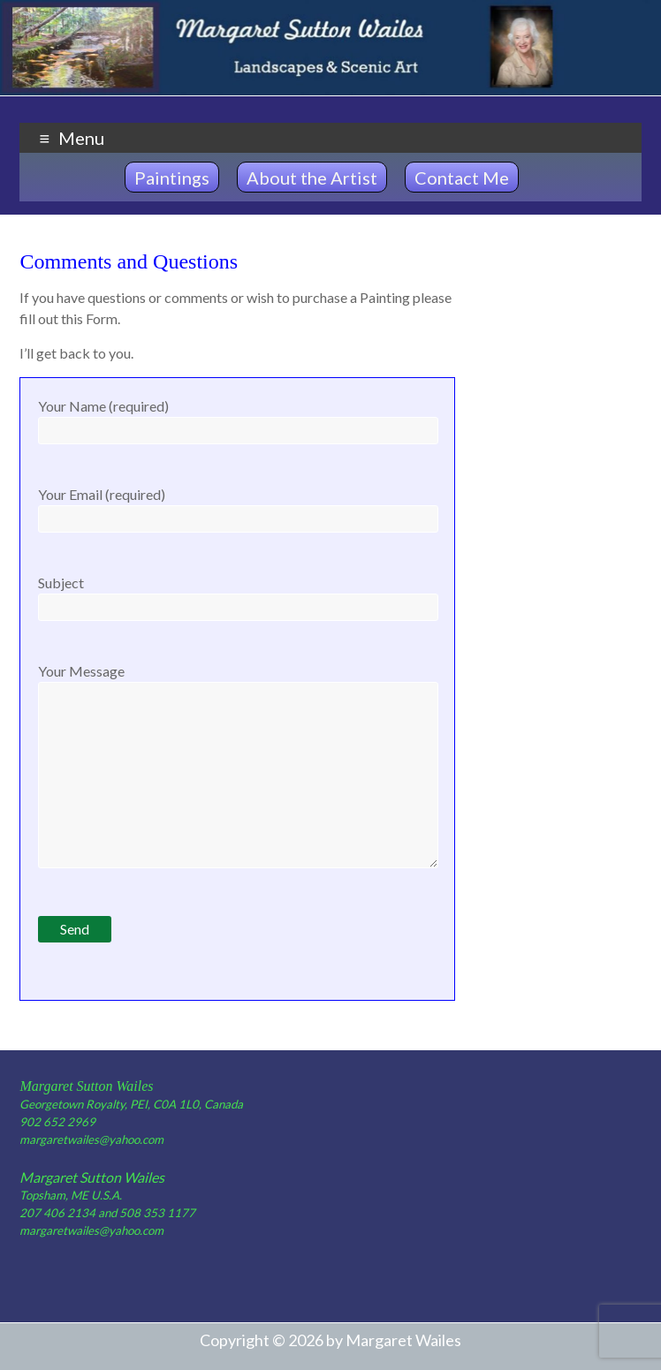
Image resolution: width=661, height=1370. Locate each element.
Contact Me (461, 177)
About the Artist (312, 177)
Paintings (171, 177)
